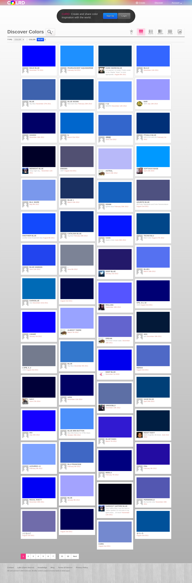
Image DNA (180, 32)
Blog (52, 568)
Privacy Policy (82, 568)
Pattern (170, 32)
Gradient (160, 32)
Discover (159, 3)
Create (142, 3)
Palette (151, 32)
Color (141, 32)
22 (68, 556)
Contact (10, 568)
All (131, 32)
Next (75, 556)
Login (124, 16)
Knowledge (42, 568)
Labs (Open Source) (25, 568)
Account (175, 3)
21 (62, 556)
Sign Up (110, 16)
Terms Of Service (65, 568)
